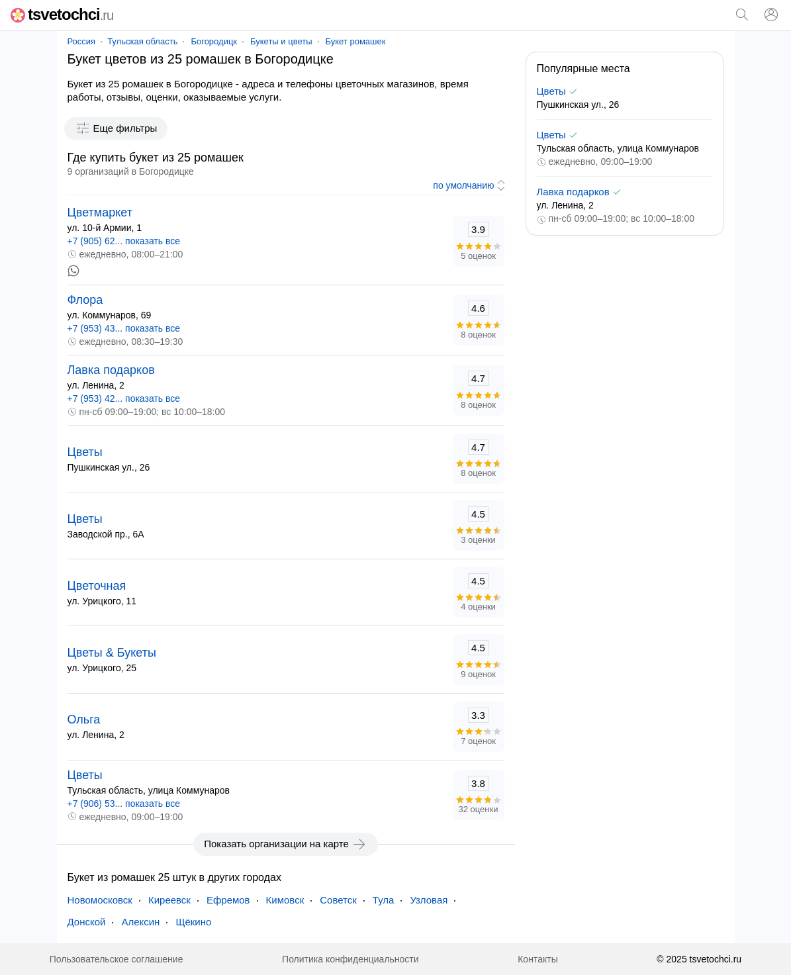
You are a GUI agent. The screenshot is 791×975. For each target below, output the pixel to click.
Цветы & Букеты (112, 652)
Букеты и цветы (281, 41)
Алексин (140, 921)
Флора (85, 299)
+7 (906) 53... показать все (124, 803)
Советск (338, 899)
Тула (384, 899)
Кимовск (285, 899)
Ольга (84, 719)
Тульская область (142, 41)
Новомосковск (100, 899)
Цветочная (97, 585)
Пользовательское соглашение (116, 959)
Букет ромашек (356, 41)
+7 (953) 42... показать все (124, 398)
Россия (82, 41)
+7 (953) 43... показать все (124, 328)
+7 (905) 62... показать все (124, 241)
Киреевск (169, 899)
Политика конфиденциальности (350, 959)
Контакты (537, 959)
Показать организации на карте (285, 844)
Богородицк (214, 41)
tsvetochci (62, 14)
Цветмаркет (100, 212)
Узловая (428, 899)
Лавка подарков (111, 370)
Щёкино (193, 921)
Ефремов (228, 899)
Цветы (85, 452)
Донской (87, 921)
